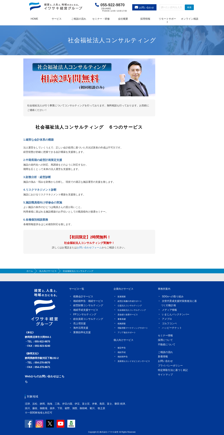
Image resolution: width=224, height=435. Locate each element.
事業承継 (122, 319)
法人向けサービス (48, 271)
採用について (165, 340)
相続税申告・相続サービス (88, 301)
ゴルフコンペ (169, 323)
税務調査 (122, 323)
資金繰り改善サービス (128, 314)
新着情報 (163, 356)
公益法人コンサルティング (130, 305)
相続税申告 (123, 356)
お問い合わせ (146, 7)
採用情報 (145, 18)
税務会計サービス (83, 296)
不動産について (166, 344)
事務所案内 (164, 289)
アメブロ (167, 319)
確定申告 (122, 348)
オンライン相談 (189, 18)
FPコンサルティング (84, 314)
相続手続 (122, 352)
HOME (34, 18)
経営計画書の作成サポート (130, 301)
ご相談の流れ (78, 18)
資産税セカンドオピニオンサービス (134, 361)
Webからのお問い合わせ (40, 376)
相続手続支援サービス (85, 310)
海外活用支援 (80, 327)
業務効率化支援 (82, 332)
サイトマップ (165, 374)
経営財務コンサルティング (88, 305)
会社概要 (123, 18)
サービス (57, 18)
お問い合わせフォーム (89, 247)
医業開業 (122, 296)
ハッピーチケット (172, 327)
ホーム (29, 271)
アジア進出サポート (127, 332)
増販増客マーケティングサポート (133, 328)
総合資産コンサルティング (88, 319)
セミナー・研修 (101, 18)
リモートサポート (167, 20)
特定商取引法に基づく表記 (173, 370)
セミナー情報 (165, 335)
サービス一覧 (76, 289)
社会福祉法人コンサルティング (132, 310)
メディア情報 (169, 310)
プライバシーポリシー (170, 365)
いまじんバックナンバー (175, 314)
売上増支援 (79, 323)
